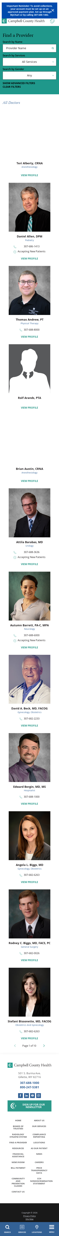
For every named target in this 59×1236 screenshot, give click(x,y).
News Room (18, 1162)
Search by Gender (13, 69)
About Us (39, 1120)
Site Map (29, 1220)
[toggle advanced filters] (29, 83)
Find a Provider (18, 1142)
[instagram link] (38, 1095)
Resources (18, 1148)
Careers (39, 1162)
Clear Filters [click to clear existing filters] (12, 87)
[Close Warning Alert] (52, 10)
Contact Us (18, 1192)
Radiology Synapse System (18, 1135)
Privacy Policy (29, 1217)
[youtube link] (32, 1095)
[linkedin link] (26, 1095)
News (39, 1154)
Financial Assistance (18, 1155)
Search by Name (12, 42)
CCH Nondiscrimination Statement (40, 1182)
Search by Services (14, 55)
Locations (39, 1142)
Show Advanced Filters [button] (19, 83)
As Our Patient (39, 1148)
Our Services (39, 1126)
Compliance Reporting (39, 1135)
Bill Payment (18, 1168)
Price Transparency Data (39, 1171)
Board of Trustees (18, 1127)
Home (18, 1120)
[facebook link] (20, 1095)
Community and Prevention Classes (18, 1183)
